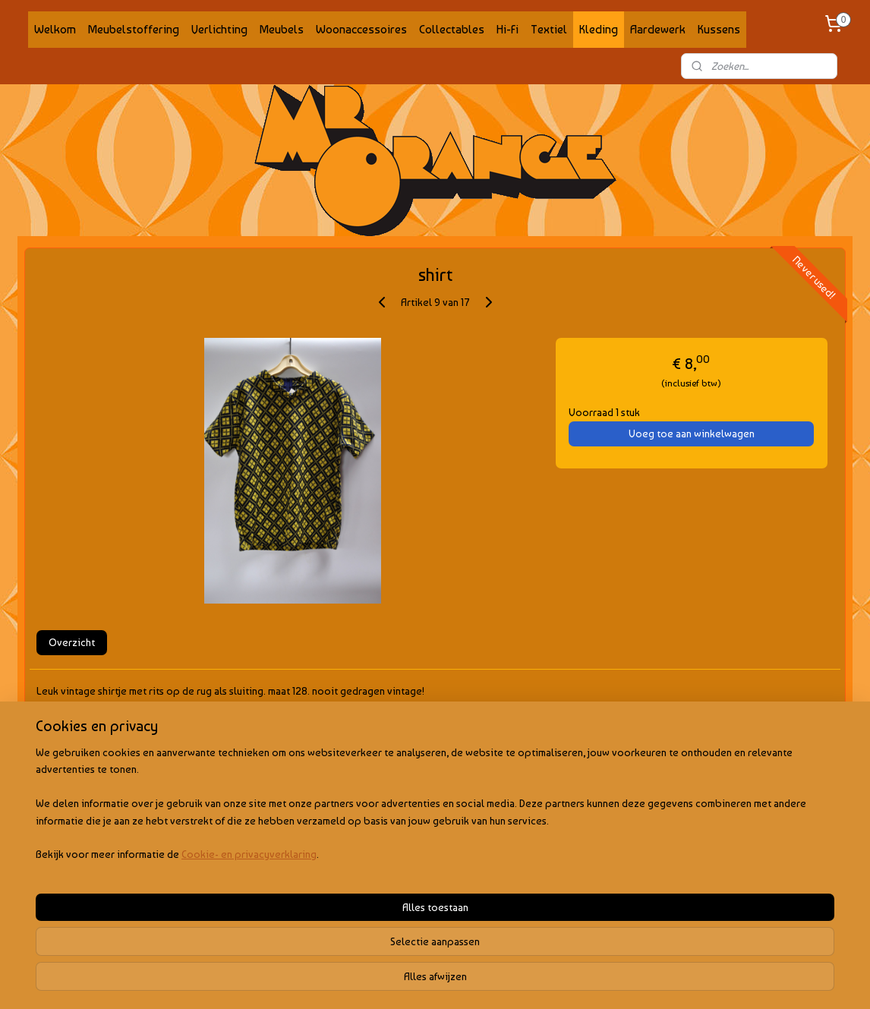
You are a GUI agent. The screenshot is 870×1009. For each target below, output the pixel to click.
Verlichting (219, 29)
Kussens (719, 29)
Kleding (598, 29)
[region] (334, 932)
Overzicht (72, 642)
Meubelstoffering (133, 29)
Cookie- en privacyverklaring (231, 982)
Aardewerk (658, 29)
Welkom (55, 29)
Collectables (451, 29)
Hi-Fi (507, 29)
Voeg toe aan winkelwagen (692, 433)
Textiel (549, 29)
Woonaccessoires (361, 29)
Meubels (282, 29)
